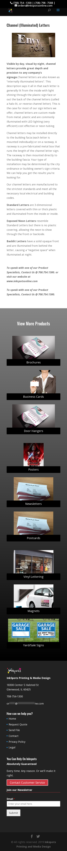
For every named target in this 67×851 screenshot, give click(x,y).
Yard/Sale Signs (33, 645)
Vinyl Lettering (33, 577)
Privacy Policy (17, 741)
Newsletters (33, 504)
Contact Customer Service (27, 782)
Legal (12, 747)
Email (11, 798)
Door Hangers (33, 431)
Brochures (33, 362)
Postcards (33, 538)
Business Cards (33, 397)
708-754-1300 (15, 696)
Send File (14, 730)
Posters (33, 469)
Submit (13, 813)
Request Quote (18, 724)
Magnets (34, 611)
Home (12, 718)
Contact (13, 736)
